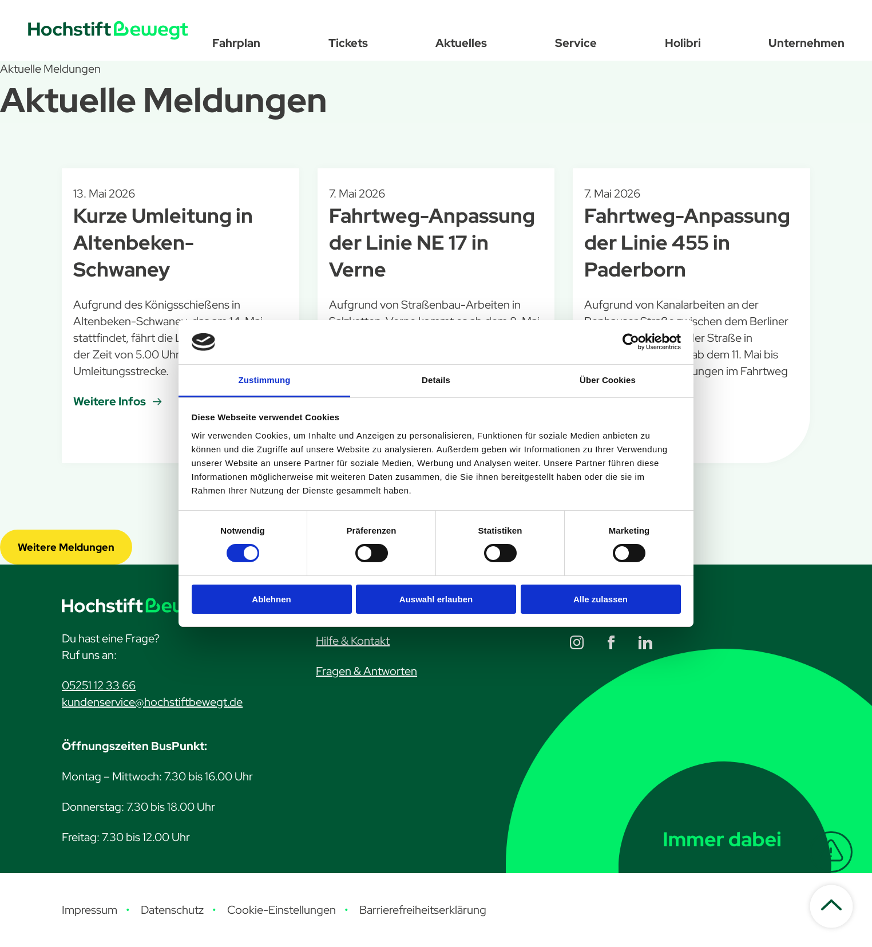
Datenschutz (172, 909)
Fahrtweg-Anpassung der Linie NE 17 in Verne (432, 242)
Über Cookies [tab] (608, 380)
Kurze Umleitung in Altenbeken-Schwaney (163, 242)
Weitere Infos (109, 401)
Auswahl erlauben (436, 599)
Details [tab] (436, 380)
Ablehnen (271, 599)
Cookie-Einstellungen (281, 909)
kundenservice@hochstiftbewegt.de (152, 702)
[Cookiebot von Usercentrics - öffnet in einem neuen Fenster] (631, 341)
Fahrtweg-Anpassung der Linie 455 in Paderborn (687, 242)
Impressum (89, 909)
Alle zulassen (600, 599)
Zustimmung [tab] (265, 380)
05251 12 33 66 (99, 685)
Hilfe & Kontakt (353, 640)
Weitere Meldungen (66, 547)
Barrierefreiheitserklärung (422, 909)
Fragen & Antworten (366, 671)
